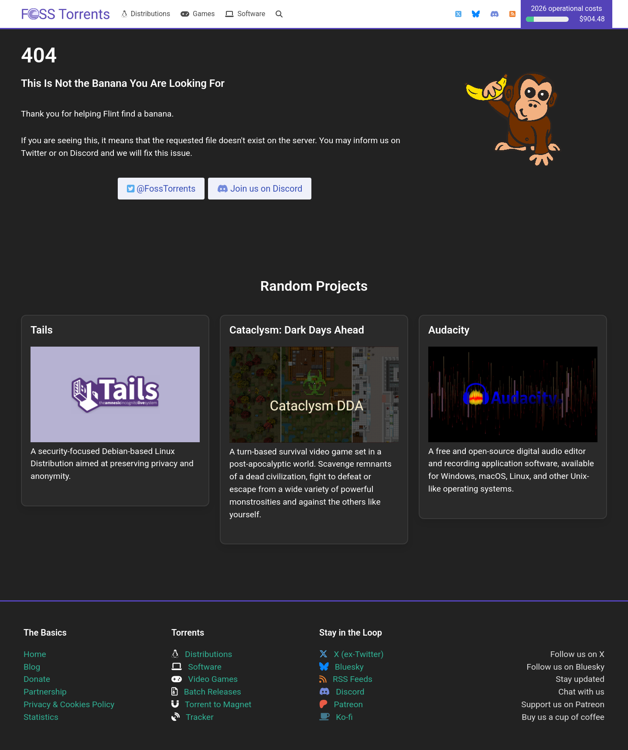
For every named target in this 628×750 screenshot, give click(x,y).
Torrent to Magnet (211, 704)
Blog (32, 667)
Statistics (41, 717)
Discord (342, 692)
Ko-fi (336, 717)
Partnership (45, 692)
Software (245, 14)
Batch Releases (206, 692)
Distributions (145, 14)
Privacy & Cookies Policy (69, 704)
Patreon (341, 704)
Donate (37, 679)
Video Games (204, 679)
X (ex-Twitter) (351, 654)
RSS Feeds (345, 679)
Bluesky (341, 667)
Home (35, 654)
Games (198, 14)
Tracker (192, 717)
